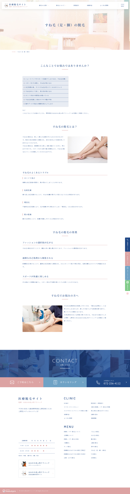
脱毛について (60, 5)
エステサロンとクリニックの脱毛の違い (76, 411)
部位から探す (43, 5)
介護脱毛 (66, 443)
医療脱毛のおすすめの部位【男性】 (75, 450)
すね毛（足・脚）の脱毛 (98, 450)
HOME (14, 51)
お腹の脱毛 (94, 443)
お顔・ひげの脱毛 (69, 458)
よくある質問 (104, 5)
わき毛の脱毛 (95, 435)
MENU (69, 426)
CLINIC (70, 398)
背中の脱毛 (94, 446)
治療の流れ (94, 414)
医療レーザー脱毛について (72, 431)
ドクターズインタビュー (71, 407)
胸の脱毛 (94, 439)
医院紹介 (76, 5)
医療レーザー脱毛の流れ (71, 439)
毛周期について (69, 435)
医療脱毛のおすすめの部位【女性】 (75, 454)
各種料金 (89, 5)
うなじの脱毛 (95, 431)
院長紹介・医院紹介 (97, 403)
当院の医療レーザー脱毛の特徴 (100, 407)
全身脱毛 (94, 458)
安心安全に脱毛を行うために (100, 411)
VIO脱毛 (94, 454)
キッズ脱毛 (67, 446)
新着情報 (94, 418)
